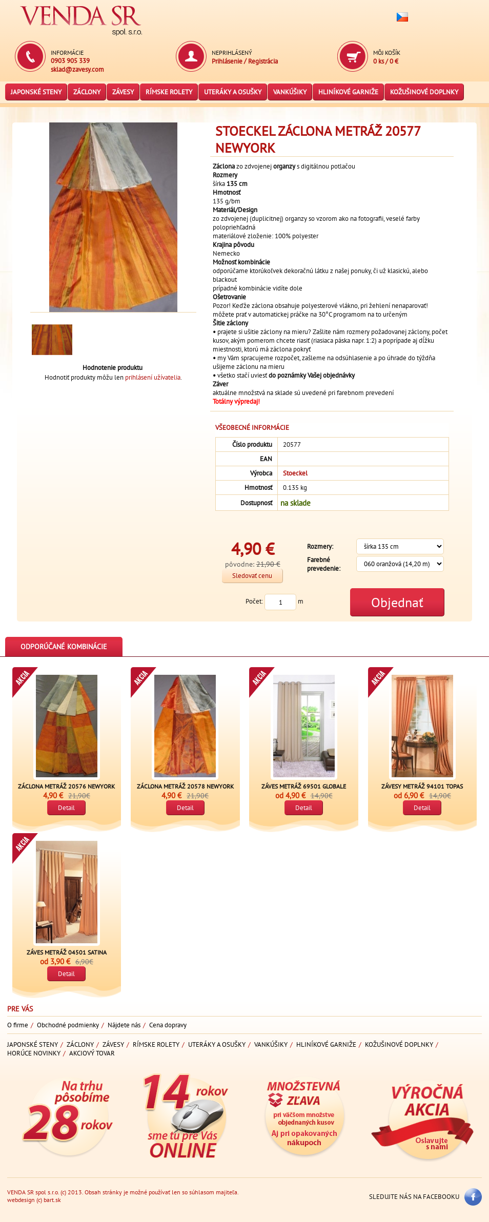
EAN (266, 458)
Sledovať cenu (252, 575)
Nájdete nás (124, 1025)
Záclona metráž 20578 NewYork (185, 786)
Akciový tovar (92, 1053)
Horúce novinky (33, 1053)
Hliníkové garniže (348, 92)
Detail (66, 807)
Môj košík (386, 52)
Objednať (397, 602)
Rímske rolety (169, 92)
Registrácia (263, 61)
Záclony (86, 92)
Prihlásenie (227, 61)
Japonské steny (36, 92)
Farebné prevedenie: (323, 564)
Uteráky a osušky (232, 92)
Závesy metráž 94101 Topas (422, 786)
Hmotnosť (258, 487)
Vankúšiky (290, 92)
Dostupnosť (256, 503)
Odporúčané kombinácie (64, 646)
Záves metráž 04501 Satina (67, 952)
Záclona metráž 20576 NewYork (66, 786)
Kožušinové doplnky (424, 92)
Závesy (123, 92)
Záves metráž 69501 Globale (303, 786)
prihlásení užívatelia (152, 377)
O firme (17, 1025)
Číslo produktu (252, 444)
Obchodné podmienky (68, 1025)
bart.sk (52, 1200)
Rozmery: (320, 546)
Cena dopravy (168, 1025)
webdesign (21, 1200)
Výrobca (261, 473)
